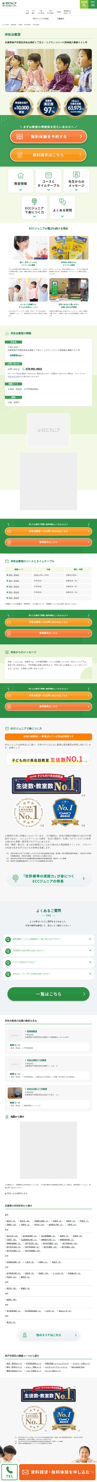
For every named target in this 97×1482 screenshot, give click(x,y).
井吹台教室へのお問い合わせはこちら (48, 531)
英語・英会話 (17, 389)
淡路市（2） (25, 1225)
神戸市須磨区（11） (51, 1243)
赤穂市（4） (58, 1221)
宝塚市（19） (43, 1273)
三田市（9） (30, 1262)
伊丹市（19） (39, 1225)
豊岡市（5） (25, 1277)
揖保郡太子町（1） (56, 1225)
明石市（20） (25, 1221)
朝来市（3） (71, 1221)
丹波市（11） (12, 1277)
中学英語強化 (33, 389)
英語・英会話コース (14, 1364)
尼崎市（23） (12, 1225)
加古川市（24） (13, 1236)
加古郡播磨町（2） (48, 1236)
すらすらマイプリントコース (56, 1367)
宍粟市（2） (43, 1262)
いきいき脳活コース (33, 1371)
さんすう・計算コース (81, 1364)
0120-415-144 (13, 377)
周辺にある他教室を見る (17, 1193)
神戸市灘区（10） (51, 1247)
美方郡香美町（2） (14, 1311)
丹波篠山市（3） (74, 1273)
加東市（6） (78, 1236)
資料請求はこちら (48, 542)
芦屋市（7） (84, 1221)
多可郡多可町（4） (14, 1273)
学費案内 (60, 19)
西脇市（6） (25, 1288)
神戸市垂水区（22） (70, 1243)
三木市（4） (50, 1311)
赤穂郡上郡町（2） (41, 1221)
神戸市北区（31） (32, 1243)
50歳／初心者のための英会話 (65, 1077)
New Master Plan (77, 1367)
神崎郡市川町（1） (48, 1240)
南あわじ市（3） (65, 1311)
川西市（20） (12, 1240)
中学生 (59, 12)
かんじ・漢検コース (33, 1367)
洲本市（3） (57, 1262)
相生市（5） (11, 1221)
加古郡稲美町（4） (30, 1236)
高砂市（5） (30, 1273)
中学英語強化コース (33, 1364)
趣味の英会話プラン (14, 1371)
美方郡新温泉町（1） (33, 1311)
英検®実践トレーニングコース (57, 1364)
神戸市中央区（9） (14, 1247)
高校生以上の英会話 (44, 1077)
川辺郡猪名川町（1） (29, 1240)
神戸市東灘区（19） (33, 1251)
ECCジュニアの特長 (40, 19)
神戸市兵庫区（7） (14, 1251)
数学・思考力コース (14, 1367)
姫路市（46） (12, 1300)
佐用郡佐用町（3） (14, 1262)
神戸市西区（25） (68, 1247)
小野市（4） (72, 1225)
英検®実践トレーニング (33, 1105)
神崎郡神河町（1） (67, 1240)
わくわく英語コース (53, 1371)
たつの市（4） (58, 1273)
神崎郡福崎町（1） (14, 1243)
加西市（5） (64, 1236)
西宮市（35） (12, 1288)
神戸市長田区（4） (32, 1247)
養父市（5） (11, 1322)
